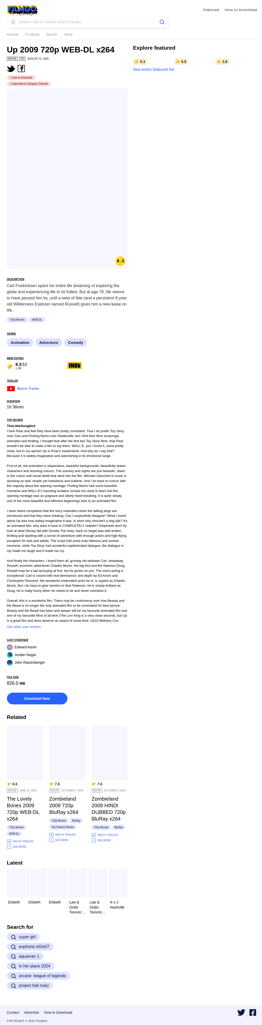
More (68, 34)
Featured (211, 10)
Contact (13, 1012)
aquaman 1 (25, 956)
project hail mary (30, 985)
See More (16, 846)
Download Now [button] (37, 698)
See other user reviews (24, 627)
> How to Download (21, 77)
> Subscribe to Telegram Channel (29, 83)
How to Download (241, 10)
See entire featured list (153, 69)
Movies (12, 34)
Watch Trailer (23, 388)
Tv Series (32, 34)
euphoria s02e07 (30, 947)
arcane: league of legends (38, 976)
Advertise (31, 1012)
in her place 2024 (30, 966)
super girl (23, 937)
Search (52, 34)
